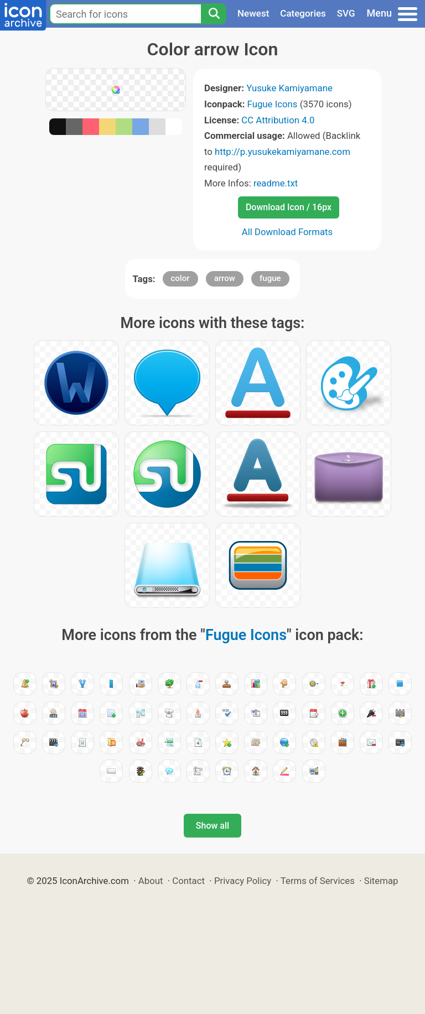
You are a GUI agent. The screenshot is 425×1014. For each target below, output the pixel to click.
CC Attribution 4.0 (277, 120)
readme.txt (275, 183)
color (180, 278)
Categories (303, 13)
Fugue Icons (272, 104)
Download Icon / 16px (288, 207)
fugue (270, 278)
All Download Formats (287, 231)
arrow (224, 278)
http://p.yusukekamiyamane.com (282, 151)
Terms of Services (318, 880)
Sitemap (381, 880)
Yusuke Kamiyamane (289, 87)
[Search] (213, 13)
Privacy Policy (242, 880)
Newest (253, 13)
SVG (346, 13)
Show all (212, 825)
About (150, 880)
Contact (188, 880)
